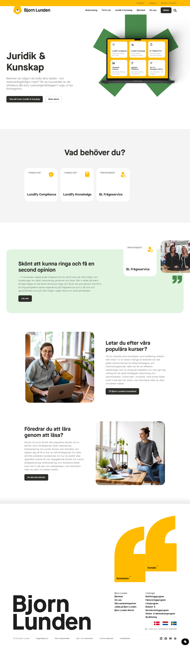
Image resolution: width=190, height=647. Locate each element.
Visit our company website (163, 629)
